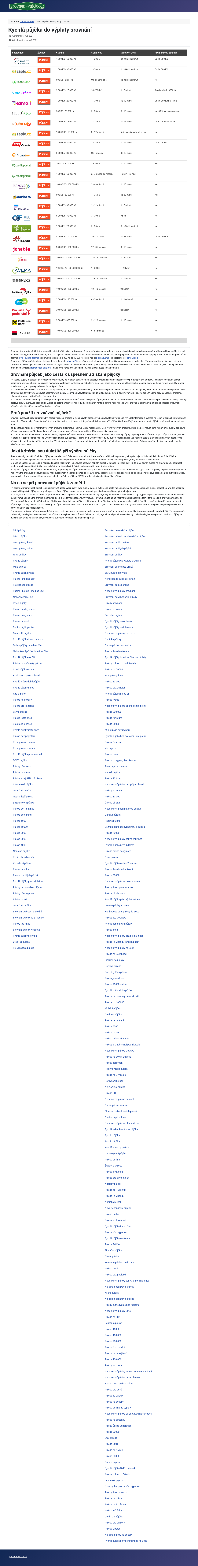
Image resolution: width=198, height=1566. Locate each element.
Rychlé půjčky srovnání (25, 935)
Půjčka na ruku (21, 869)
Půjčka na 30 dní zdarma (118, 1056)
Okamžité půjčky (22, 905)
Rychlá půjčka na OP (24, 657)
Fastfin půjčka (112, 1141)
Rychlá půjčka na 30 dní (117, 693)
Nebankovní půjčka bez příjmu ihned (124, 784)
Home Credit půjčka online (119, 1383)
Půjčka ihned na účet (24, 578)
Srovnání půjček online (117, 585)
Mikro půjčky (20, 536)
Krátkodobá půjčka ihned (26, 675)
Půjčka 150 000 (113, 1335)
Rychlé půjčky (20, 560)
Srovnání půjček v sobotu (26, 929)
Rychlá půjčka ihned (23, 572)
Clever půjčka (112, 1256)
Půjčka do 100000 (114, 1002)
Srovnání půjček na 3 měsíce (28, 917)
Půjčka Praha (112, 1214)
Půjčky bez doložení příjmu (27, 887)
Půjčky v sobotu (113, 1365)
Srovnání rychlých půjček (118, 548)
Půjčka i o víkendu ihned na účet (122, 942)
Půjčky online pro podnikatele (120, 663)
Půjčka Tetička (112, 1244)
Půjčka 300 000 (113, 712)
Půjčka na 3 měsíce (115, 1504)
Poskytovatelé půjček (116, 1068)
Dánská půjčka (113, 814)
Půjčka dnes (111, 754)
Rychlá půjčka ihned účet (118, 1226)
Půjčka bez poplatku (24, 736)
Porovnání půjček (114, 1081)
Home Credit (132, 358)
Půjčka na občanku (115, 1419)
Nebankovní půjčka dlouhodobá (122, 1123)
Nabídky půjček (113, 1183)
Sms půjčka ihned (22, 724)
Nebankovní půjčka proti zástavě (122, 1377)
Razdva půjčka (112, 820)
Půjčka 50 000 (112, 1032)
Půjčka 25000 (112, 724)
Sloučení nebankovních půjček (121, 1111)
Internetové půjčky (23, 784)
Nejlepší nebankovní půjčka (119, 1298)
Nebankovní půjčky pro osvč (120, 633)
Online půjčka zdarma (116, 1105)
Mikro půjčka (112, 1292)
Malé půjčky (72, 361)
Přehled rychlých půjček (25, 875)
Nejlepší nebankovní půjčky (119, 1286)
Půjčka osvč (111, 1268)
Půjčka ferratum (113, 718)
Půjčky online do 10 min (117, 1474)
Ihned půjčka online (23, 669)
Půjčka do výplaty (22, 615)
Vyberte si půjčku (22, 863)
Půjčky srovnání (113, 603)
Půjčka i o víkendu (114, 1196)
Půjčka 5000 (19, 820)
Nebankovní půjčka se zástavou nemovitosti (128, 1413)
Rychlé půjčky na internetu (119, 627)
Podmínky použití (18, 1556)
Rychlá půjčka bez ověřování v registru (125, 736)
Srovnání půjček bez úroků (119, 566)
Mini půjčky (19, 530)
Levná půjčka (20, 712)
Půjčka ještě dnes (22, 718)
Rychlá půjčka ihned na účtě (28, 639)
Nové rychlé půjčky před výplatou (122, 1486)
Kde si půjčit (19, 693)
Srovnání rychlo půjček (117, 542)
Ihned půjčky (20, 603)
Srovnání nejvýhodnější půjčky (121, 597)
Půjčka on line (112, 1159)
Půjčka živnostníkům (116, 1347)
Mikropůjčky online (23, 548)
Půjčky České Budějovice (118, 1425)
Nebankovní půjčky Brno (118, 1311)
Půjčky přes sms (22, 766)
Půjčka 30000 (112, 1432)
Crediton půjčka (113, 1014)
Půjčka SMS (111, 1444)
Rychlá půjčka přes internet (27, 754)
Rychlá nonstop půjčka (117, 1147)
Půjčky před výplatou (24, 893)
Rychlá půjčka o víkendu (118, 1238)
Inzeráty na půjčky (114, 960)
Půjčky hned (111, 929)
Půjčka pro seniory (115, 1522)
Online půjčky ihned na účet (27, 645)
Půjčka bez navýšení (116, 1353)
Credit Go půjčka (114, 1516)
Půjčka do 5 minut (22, 814)
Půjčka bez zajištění (115, 687)
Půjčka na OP (20, 899)
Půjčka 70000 (112, 833)
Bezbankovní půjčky (23, 802)
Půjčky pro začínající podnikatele (122, 1044)
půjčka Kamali (103, 358)
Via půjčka (110, 748)
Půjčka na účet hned (116, 954)
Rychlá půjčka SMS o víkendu (120, 1468)
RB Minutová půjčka (23, 948)
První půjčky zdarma (24, 742)
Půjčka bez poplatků (116, 1274)
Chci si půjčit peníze (23, 627)
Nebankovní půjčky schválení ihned (123, 839)
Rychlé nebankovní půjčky (118, 923)
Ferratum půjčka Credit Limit (120, 1262)
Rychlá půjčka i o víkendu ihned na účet (126, 1540)
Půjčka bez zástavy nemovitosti (122, 996)
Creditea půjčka (21, 942)
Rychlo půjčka (112, 1135)
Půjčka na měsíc (22, 772)
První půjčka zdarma (29, 358)
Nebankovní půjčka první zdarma (122, 881)
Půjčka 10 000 (112, 796)
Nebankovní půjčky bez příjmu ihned (124, 935)
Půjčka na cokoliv (22, 699)
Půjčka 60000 (112, 1456)
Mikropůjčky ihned (23, 542)
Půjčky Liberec (112, 1528)
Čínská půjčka (112, 802)
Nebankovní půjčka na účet (119, 1099)
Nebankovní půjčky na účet (119, 948)
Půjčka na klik (112, 1317)
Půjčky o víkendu (114, 1171)
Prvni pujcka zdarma (116, 766)
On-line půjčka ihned (116, 1117)
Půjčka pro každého (23, 705)
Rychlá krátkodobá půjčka (27, 681)
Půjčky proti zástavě (115, 1220)
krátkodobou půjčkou (40, 367)
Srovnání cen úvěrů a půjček (120, 530)
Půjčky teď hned (21, 923)
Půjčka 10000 (20, 827)
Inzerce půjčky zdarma (117, 905)
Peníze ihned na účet (24, 857)
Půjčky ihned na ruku (116, 1492)
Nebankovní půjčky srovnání (120, 591)
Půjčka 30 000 (112, 681)
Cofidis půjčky (112, 1462)
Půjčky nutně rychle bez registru (122, 1305)
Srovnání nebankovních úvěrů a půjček (125, 536)
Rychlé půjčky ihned (23, 687)
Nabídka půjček (113, 1202)
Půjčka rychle (112, 699)
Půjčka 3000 (19, 839)
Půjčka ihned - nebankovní (119, 869)
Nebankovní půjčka (23, 597)
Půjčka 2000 (19, 833)
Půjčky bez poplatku (115, 917)
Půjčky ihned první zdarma (119, 887)
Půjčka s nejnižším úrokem (27, 778)
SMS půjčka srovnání (116, 572)
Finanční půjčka (113, 1250)
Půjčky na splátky (114, 1395)
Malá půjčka (19, 566)
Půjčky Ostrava (113, 742)
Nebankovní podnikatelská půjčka (123, 808)
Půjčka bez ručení (114, 1020)
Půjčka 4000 (19, 845)
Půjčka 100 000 (113, 1359)
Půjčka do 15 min (114, 1450)
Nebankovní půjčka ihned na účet (31, 651)
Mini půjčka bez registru (117, 730)
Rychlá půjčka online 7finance (121, 863)
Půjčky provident (114, 790)
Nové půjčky (111, 857)
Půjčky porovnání (114, 1062)
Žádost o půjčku (113, 1165)
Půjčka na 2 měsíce (115, 1075)
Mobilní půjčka (113, 1008)
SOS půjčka (111, 1438)
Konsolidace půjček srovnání (120, 578)
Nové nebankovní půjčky (118, 1208)
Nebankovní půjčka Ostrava (119, 1050)
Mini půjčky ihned (114, 675)
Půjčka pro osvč (113, 1389)
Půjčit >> (44, 60)
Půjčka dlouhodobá (115, 893)
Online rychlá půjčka (116, 1153)
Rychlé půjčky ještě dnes (26, 730)
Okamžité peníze (22, 790)
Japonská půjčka (114, 1480)
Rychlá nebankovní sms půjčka (121, 1129)
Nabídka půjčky (113, 639)
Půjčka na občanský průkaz (27, 663)
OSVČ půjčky (20, 760)
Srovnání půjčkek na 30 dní (27, 911)
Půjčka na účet (21, 621)
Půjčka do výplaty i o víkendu (120, 760)
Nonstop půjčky (21, 851)
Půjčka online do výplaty (118, 851)
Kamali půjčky (112, 772)
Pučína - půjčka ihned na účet (28, 591)
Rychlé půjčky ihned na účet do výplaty (125, 657)
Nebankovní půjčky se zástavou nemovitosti (128, 1371)
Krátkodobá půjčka (23, 585)
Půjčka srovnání (113, 609)
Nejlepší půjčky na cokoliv (119, 1534)
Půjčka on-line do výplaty (118, 1407)
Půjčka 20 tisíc (113, 778)
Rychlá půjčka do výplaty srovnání (123, 560)
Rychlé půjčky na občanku (119, 621)
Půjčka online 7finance (117, 1038)
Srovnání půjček (113, 615)
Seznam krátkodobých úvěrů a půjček (125, 827)
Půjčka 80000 (112, 875)
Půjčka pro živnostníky (117, 1177)
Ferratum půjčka (113, 1323)
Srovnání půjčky (113, 554)
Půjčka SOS (111, 1093)
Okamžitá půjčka (22, 633)
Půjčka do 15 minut (23, 808)
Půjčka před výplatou (24, 609)
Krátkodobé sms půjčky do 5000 (122, 911)
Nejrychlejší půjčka (23, 796)
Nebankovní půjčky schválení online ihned (127, 1280)
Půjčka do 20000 (114, 669)
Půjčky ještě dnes (114, 978)
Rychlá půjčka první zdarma (119, 845)
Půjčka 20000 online (116, 984)
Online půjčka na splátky (118, 645)
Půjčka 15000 (112, 1329)
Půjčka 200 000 (113, 1341)
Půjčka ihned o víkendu (117, 651)
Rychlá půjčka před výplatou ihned (123, 899)
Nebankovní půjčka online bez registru (125, 705)
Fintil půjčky (19, 554)
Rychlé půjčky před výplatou (28, 881)
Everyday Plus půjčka (116, 972)
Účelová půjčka (113, 966)
